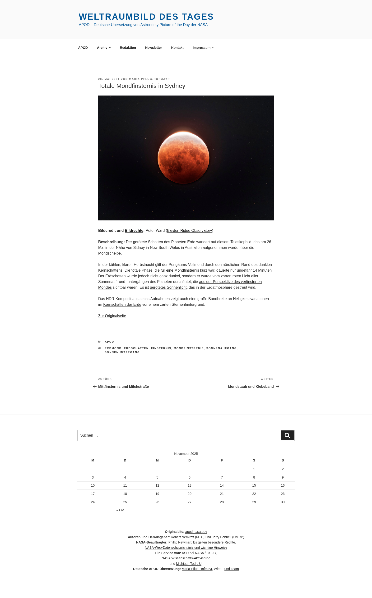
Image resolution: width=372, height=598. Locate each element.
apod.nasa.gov (196, 532)
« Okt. (120, 510)
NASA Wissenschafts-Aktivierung (186, 558)
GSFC (211, 553)
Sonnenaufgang (221, 348)
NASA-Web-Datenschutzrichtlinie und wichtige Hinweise (186, 547)
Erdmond (113, 348)
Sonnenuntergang (122, 352)
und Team (231, 569)
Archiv (104, 48)
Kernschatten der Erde (122, 304)
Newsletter (153, 48)
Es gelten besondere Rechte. (214, 542)
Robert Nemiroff (182, 537)
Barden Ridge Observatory (189, 230)
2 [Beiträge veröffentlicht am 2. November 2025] (283, 469)
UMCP (238, 537)
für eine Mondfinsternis (180, 270)
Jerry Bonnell (221, 537)
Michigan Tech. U (188, 564)
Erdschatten (136, 348)
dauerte (222, 270)
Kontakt (177, 48)
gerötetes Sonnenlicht (168, 287)
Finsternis (161, 348)
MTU (199, 537)
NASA (199, 553)
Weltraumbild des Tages (146, 17)
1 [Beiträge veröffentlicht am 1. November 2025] (254, 469)
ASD (185, 553)
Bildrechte (134, 230)
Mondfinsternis (189, 348)
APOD (83, 48)
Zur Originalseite (112, 316)
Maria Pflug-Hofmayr (149, 79)
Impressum (204, 48)
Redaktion (128, 48)
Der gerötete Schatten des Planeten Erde (160, 242)
